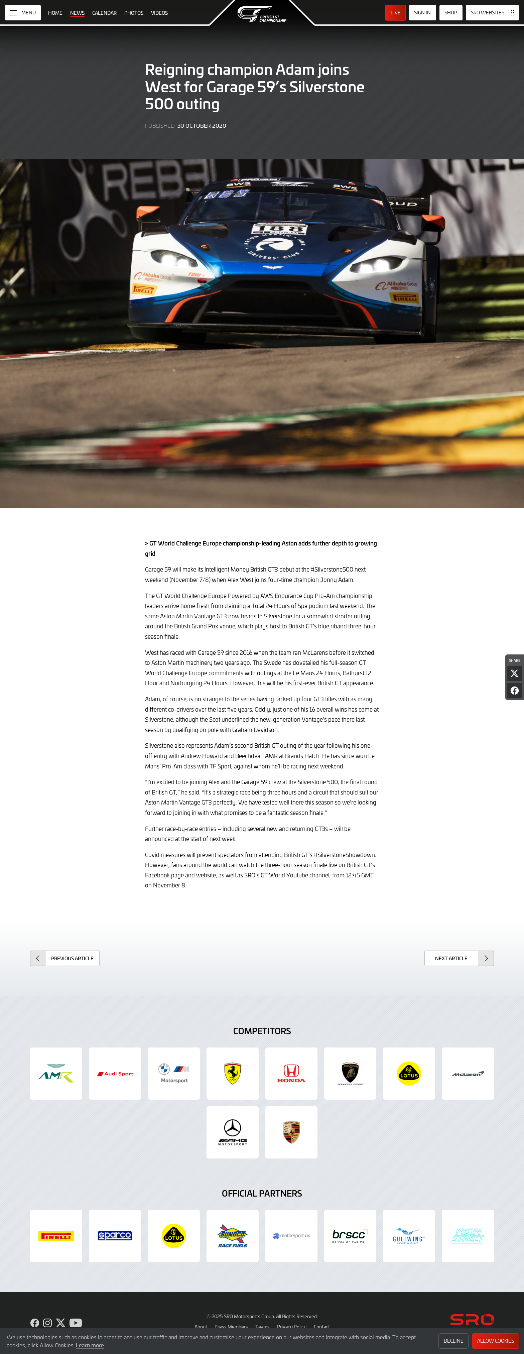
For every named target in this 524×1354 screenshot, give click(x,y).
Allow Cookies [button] (495, 1341)
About (200, 1326)
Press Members (231, 1326)
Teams (262, 1326)
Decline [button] (454, 1341)
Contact (322, 1326)
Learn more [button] (90, 1345)
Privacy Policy (291, 1326)
